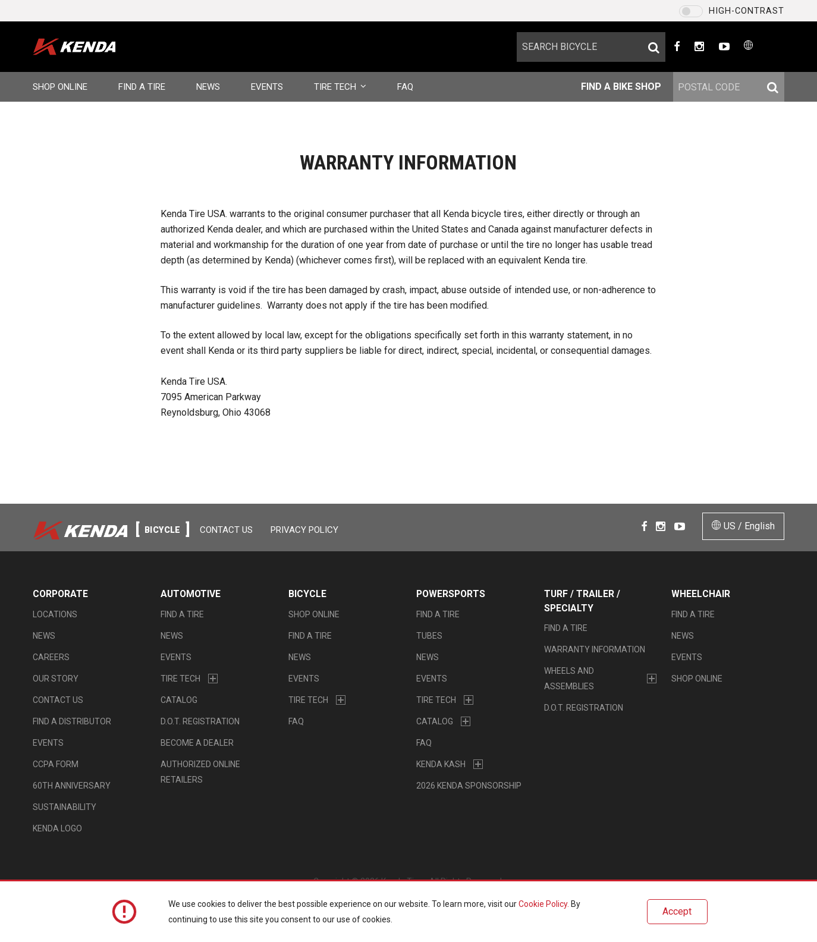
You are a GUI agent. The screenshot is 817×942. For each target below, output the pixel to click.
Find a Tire (141, 86)
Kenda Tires (93, 46)
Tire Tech (340, 86)
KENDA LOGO (57, 828)
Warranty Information (594, 649)
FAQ (405, 86)
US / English (743, 526)
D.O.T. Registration (200, 721)
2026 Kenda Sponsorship (468, 785)
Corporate (60, 593)
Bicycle (307, 593)
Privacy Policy (304, 530)
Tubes (429, 635)
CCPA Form (55, 764)
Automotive (191, 593)
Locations (55, 614)
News (208, 86)
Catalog (179, 700)
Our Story (55, 678)
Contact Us (226, 530)
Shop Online (60, 86)
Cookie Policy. (544, 904)
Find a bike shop (621, 86)
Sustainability (64, 807)
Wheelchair (700, 593)
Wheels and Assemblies (569, 678)
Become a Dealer (197, 743)
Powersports (450, 593)
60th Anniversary (72, 785)
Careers (51, 657)
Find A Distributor (72, 721)
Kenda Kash (441, 764)
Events (267, 86)
